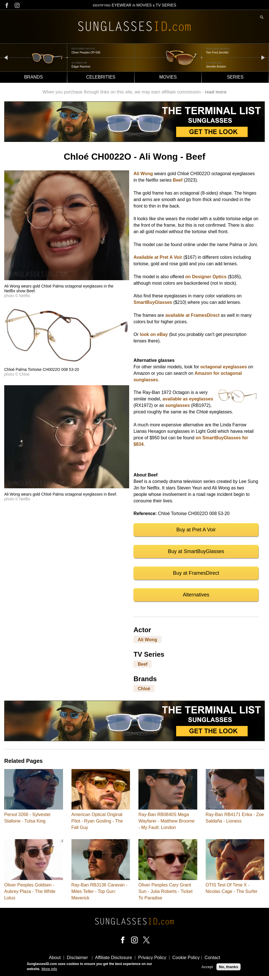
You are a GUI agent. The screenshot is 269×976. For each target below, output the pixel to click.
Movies (168, 77)
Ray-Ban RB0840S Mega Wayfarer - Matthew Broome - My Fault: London (166, 821)
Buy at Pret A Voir (196, 529)
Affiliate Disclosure (113, 957)
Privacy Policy (152, 957)
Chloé (144, 688)
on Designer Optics (206, 276)
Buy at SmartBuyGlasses (196, 551)
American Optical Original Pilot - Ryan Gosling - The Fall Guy (97, 821)
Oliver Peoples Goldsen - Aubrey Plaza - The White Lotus (29, 891)
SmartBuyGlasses (152, 302)
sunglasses (177, 405)
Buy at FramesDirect (196, 573)
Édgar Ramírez (80, 66)
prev (6, 57)
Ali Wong (143, 173)
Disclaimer (77, 957)
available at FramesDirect (192, 315)
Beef (178, 180)
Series (235, 77)
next (263, 57)
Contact (212, 957)
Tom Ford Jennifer (217, 52)
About (55, 957)
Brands (33, 77)
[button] (66, 278)
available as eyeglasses (188, 398)
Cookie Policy (186, 957)
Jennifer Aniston (216, 66)
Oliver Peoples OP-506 (85, 52)
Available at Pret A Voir (157, 257)
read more (216, 92)
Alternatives (196, 595)
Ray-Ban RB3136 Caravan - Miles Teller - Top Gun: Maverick (99, 891)
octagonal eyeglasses (223, 366)
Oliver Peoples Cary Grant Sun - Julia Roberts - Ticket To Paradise (165, 891)
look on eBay (154, 334)
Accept (207, 967)
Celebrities (100, 77)
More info (49, 969)
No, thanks (228, 967)
